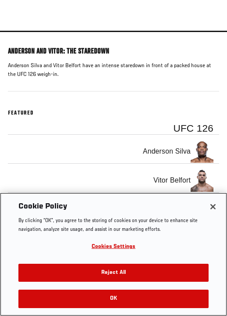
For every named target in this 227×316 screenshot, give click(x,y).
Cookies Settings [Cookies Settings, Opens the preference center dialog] (113, 247)
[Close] (213, 206)
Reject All (113, 273)
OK (113, 299)
